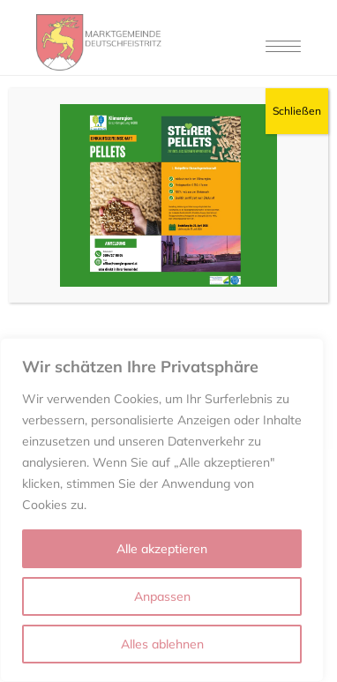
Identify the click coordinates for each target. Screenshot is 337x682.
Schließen (297, 110)
